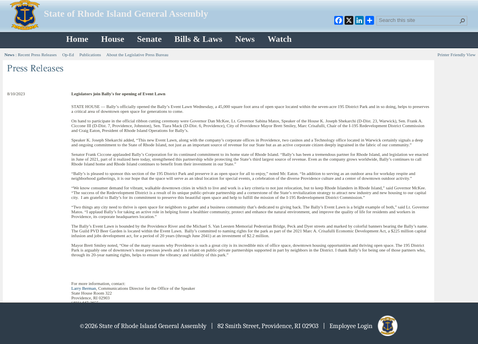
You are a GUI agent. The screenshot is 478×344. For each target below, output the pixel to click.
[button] (462, 20)
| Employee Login (361, 326)
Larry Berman (83, 288)
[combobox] (418, 20)
